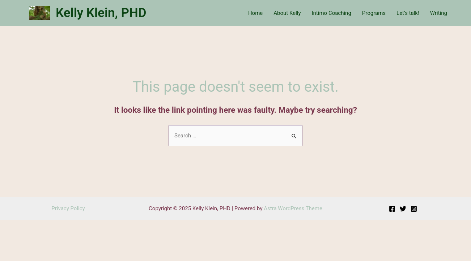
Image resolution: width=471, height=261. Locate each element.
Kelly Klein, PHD (101, 12)
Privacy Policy (68, 208)
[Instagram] (414, 209)
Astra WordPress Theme (293, 208)
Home (255, 13)
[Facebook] (392, 209)
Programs (374, 13)
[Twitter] (403, 209)
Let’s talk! (407, 13)
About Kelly (287, 13)
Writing (438, 13)
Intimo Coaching (331, 13)
